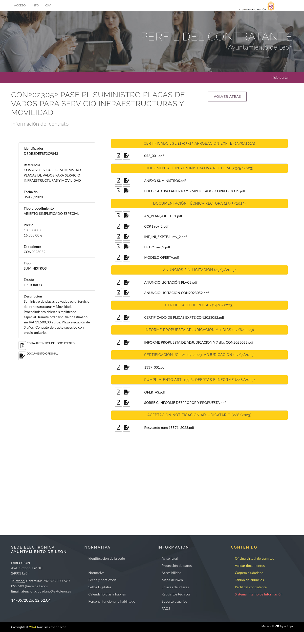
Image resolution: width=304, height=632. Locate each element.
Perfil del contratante (251, 587)
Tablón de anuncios (249, 580)
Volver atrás (227, 96)
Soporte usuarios (174, 601)
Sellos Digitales (99, 587)
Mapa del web (172, 580)
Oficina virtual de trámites (254, 558)
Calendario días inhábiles (107, 594)
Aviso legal (170, 558)
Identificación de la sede (106, 558)
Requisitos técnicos (176, 594)
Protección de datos (177, 565)
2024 (32, 627)
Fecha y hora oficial (102, 580)
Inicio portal (279, 77)
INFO (35, 5)
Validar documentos (250, 565)
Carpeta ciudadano (249, 573)
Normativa (96, 573)
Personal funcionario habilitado (111, 601)
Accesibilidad (171, 573)
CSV (48, 5)
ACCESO (20, 5)
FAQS (166, 608)
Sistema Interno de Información (258, 594)
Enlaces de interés (175, 587)
